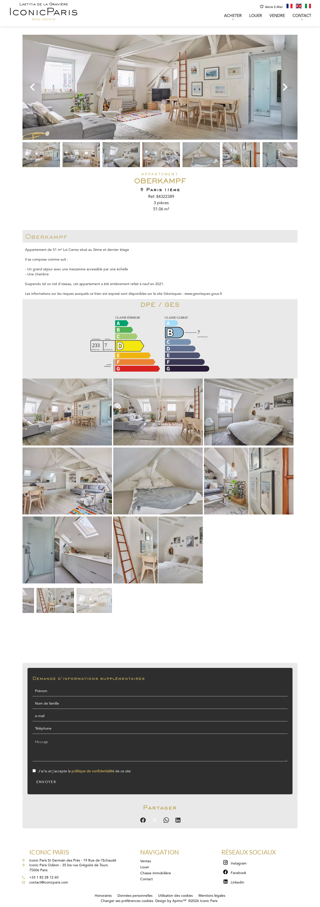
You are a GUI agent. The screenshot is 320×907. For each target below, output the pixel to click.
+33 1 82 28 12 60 (43, 877)
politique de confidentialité (93, 771)
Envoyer (46, 782)
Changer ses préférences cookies (127, 901)
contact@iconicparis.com (48, 882)
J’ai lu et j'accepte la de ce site (84, 771)
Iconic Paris (49, 852)
